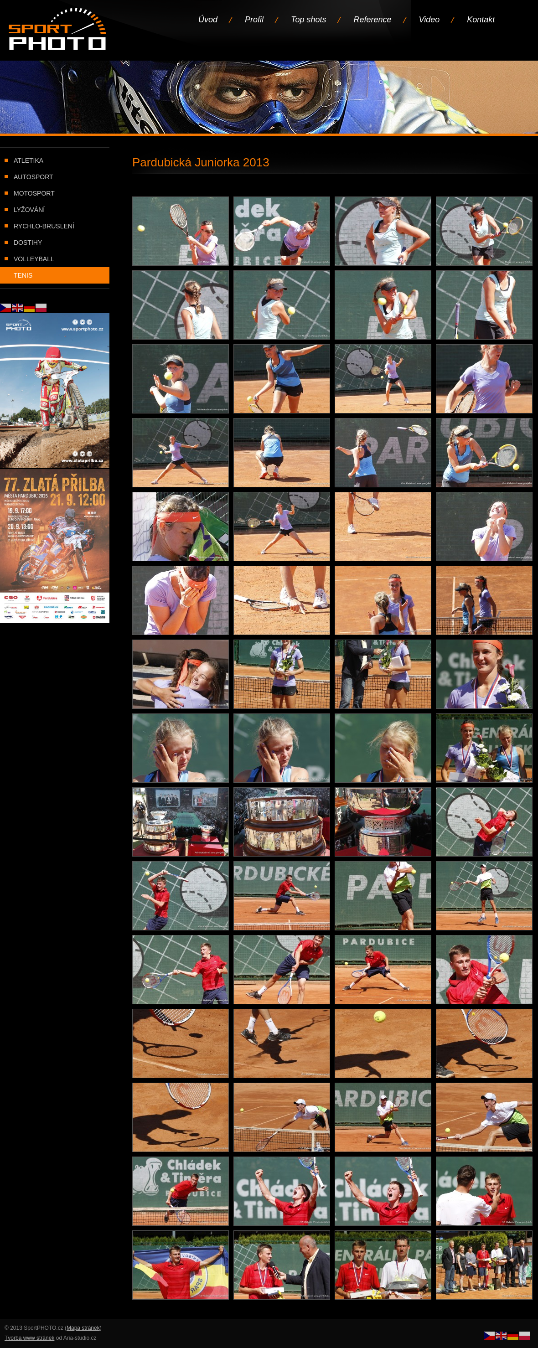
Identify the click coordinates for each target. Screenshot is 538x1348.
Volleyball (34, 259)
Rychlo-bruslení (44, 226)
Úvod (207, 19)
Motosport (34, 193)
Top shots (308, 19)
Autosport (33, 177)
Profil (254, 19)
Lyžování (29, 209)
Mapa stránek (83, 1328)
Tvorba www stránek (29, 1338)
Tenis (23, 275)
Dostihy (28, 242)
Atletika (28, 160)
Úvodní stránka (58, 30)
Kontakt (481, 19)
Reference (372, 19)
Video (429, 19)
